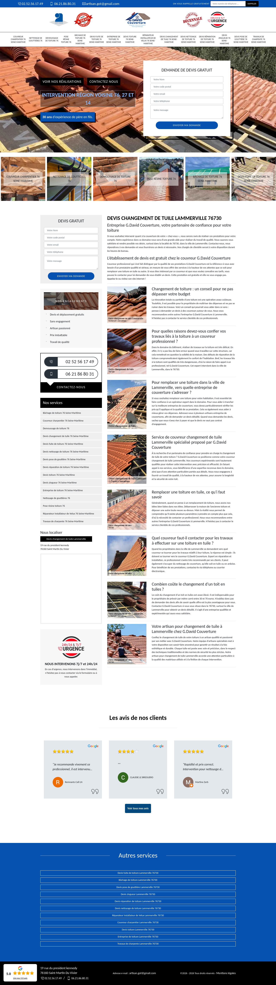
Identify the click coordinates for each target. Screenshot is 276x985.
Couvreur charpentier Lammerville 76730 (137, 922)
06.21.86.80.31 (62, 4)
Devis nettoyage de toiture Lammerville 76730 (138, 908)
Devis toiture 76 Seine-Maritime (129, 39)
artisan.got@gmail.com (100, 4)
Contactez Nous (103, 81)
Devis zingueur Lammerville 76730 (138, 894)
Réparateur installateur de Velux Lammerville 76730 (138, 915)
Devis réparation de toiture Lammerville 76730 (138, 901)
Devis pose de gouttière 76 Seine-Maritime (241, 39)
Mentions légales (226, 973)
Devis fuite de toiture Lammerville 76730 (138, 872)
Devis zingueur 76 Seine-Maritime (224, 39)
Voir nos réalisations (62, 81)
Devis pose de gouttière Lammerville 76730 (137, 887)
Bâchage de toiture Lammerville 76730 (138, 879)
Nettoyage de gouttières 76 (35, 39)
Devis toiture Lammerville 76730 (138, 929)
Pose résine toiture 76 (66, 39)
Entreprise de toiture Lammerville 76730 (138, 936)
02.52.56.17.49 (30, 4)
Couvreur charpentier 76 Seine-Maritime (18, 39)
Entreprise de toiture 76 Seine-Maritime (113, 39)
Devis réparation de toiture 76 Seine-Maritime (207, 39)
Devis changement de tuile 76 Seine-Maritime (169, 39)
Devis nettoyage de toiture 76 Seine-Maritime (188, 39)
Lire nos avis (20, 978)
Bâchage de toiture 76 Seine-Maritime (80, 39)
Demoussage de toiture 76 (51, 39)
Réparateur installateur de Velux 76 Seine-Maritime (148, 39)
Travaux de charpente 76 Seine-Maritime (258, 39)
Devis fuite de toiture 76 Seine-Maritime (96, 39)
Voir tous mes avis (138, 808)
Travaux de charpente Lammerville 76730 (138, 943)
